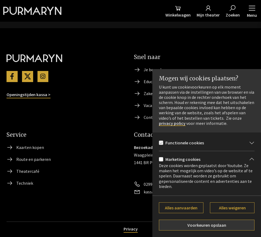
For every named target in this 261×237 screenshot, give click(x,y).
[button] (252, 11)
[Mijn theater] (208, 11)
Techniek (24, 183)
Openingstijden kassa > (29, 94)
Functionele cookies (184, 142)
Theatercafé (27, 171)
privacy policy (172, 123)
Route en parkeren (33, 159)
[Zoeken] (233, 11)
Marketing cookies (182, 159)
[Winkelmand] (178, 11)
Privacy (131, 229)
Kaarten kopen (30, 147)
